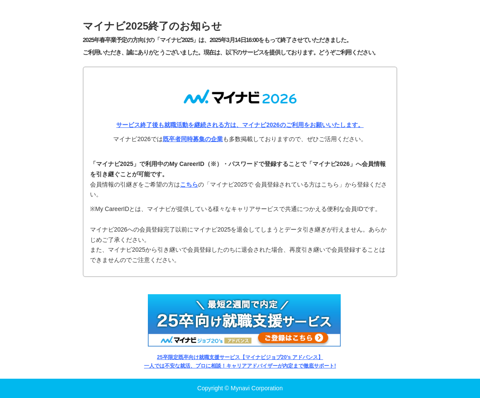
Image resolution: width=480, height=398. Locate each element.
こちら (189, 184)
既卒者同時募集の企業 (193, 139)
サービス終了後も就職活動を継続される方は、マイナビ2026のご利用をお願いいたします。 (239, 124)
